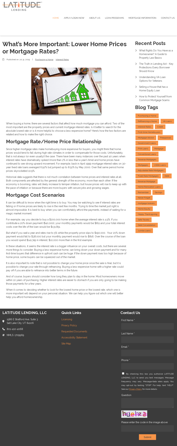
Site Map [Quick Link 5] (66, 343)
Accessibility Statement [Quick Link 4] (74, 337)
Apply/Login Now (74, 18)
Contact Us (168, 18)
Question (126, 395)
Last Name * (128, 333)
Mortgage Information (142, 18)
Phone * (125, 360)
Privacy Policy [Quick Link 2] (69, 325)
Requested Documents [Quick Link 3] (74, 331)
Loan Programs (114, 18)
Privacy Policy (135, 389)
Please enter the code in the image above (144, 422)
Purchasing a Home (44, 59)
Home (56, 18)
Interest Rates (62, 59)
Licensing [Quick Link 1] (66, 319)
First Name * (128, 320)
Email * (125, 346)
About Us (94, 18)
